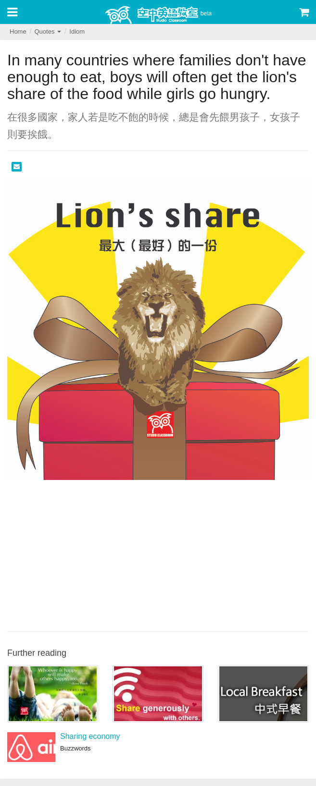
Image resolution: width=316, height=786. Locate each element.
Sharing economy (90, 736)
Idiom (77, 31)
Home (18, 31)
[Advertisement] (158, 554)
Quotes (47, 31)
